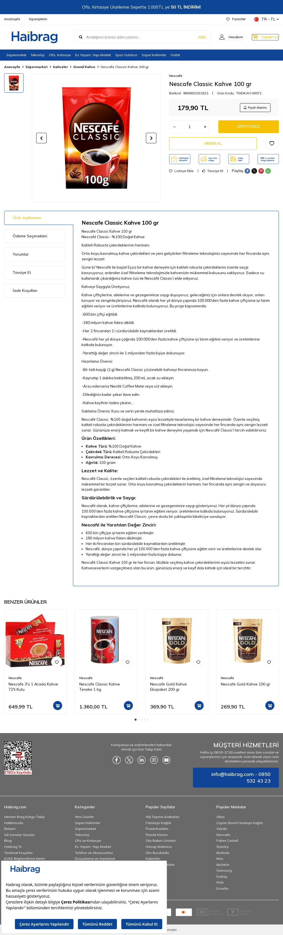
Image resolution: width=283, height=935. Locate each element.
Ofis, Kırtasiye (60, 55)
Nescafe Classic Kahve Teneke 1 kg (99, 687)
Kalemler (153, 858)
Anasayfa (12, 67)
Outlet (175, 55)
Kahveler (60, 67)
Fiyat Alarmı (254, 108)
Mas (219, 858)
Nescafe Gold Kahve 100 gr (245, 684)
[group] (96, 138)
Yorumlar (21, 254)
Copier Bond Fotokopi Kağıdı (239, 823)
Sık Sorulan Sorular (19, 835)
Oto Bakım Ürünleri (161, 840)
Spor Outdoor (126, 55)
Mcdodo (223, 853)
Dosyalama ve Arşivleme (95, 858)
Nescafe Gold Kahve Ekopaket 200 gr (168, 687)
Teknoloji (37, 55)
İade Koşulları (25, 290)
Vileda (221, 829)
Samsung (224, 870)
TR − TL (266, 19)
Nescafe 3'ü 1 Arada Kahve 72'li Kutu (33, 687)
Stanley (222, 847)
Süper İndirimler (154, 55)
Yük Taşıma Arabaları (162, 817)
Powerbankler (157, 829)
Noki (220, 882)
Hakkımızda (13, 823)
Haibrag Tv (13, 847)
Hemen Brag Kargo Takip (24, 817)
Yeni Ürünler (84, 817)
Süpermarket (16, 55)
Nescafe (175, 76)
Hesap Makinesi (159, 847)
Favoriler (236, 19)
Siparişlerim (38, 19)
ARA (192, 37)
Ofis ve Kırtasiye (88, 840)
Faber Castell (227, 840)
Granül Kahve (84, 67)
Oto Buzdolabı (157, 853)
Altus (220, 817)
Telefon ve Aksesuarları (94, 853)
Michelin (222, 865)
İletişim (9, 829)
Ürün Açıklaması (27, 217)
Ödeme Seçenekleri (30, 235)
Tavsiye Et (212, 174)
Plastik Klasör (157, 835)
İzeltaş (221, 876)
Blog (8, 840)
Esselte (222, 888)
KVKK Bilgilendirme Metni (24, 858)
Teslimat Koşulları (18, 853)
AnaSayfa (12, 19)
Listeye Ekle (181, 174)
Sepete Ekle (249, 128)
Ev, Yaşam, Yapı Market (93, 55)
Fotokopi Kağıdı (158, 823)
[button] (41, 138)
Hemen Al (213, 146)
